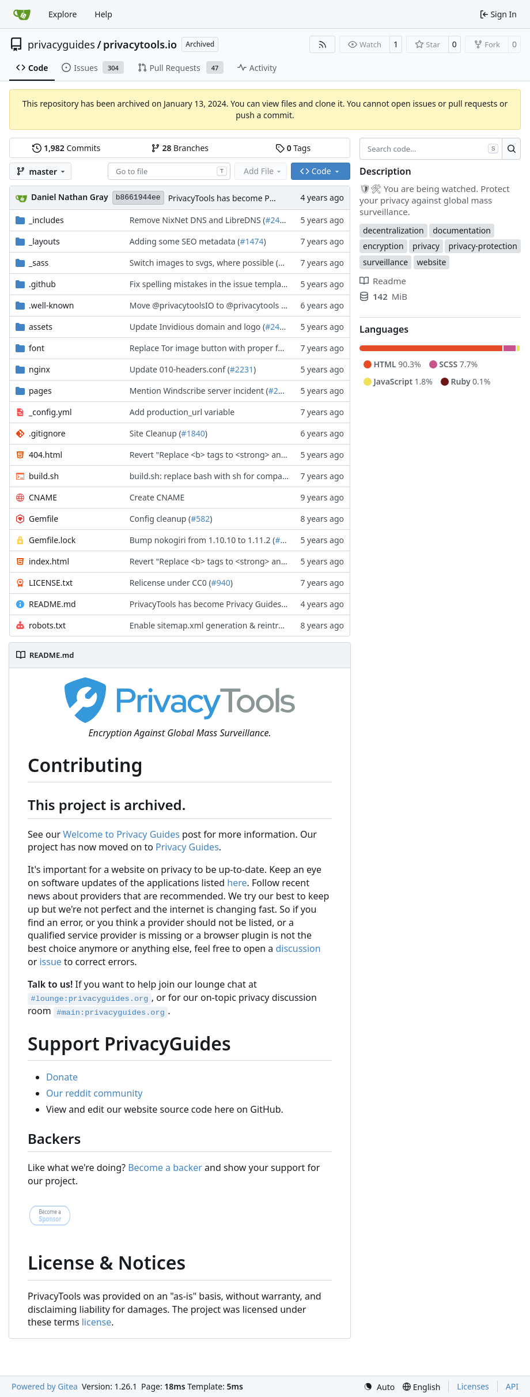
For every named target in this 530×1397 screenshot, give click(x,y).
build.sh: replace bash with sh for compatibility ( (220, 475)
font (36, 347)
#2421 (277, 219)
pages (40, 390)
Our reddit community (94, 1093)
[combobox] (169, 171)
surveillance (385, 262)
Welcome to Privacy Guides (121, 834)
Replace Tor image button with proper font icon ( (221, 347)
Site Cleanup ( (155, 433)
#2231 (241, 369)
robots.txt (47, 625)
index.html (49, 561)
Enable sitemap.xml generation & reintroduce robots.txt (235, 625)
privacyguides (61, 44)
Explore (62, 14)
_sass (38, 262)
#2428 (277, 326)
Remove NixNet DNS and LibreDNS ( (198, 219)
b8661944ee (138, 197)
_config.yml (50, 411)
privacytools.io (140, 44)
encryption (383, 245)
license (97, 1322)
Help (103, 14)
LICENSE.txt (51, 582)
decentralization (393, 230)
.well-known (51, 305)
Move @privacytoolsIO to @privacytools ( (206, 305)
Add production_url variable (182, 411)
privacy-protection (482, 245)
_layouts (44, 241)
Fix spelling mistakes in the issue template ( (211, 283)
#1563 (290, 262)
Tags (293, 147)
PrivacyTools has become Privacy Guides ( (246, 198)
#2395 (280, 390)
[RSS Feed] (322, 44)
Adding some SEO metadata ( (185, 241)
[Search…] (511, 149)
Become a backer (165, 1167)
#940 (220, 582)
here (237, 882)
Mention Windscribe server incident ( (199, 390)
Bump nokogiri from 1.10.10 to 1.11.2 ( (202, 539)
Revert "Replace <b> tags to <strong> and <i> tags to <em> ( (242, 454)
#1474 (251, 241)
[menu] (379, 1386)
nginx (39, 369)
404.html (45, 454)
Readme (382, 281)
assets (40, 326)
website (431, 262)
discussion (297, 948)
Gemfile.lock (52, 539)
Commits (66, 147)
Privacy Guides (187, 847)
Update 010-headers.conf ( (180, 369)
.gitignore (47, 433)
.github (42, 283)
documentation (462, 230)
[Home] (22, 14)
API (512, 1386)
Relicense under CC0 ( (170, 582)
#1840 (193, 433)
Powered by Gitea (45, 1386)
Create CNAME (157, 497)
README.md (52, 603)
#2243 (286, 539)
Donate (62, 1077)
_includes (46, 219)
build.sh (44, 475)
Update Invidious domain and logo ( (197, 326)
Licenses (473, 1386)
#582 (200, 518)
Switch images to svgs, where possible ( (204, 262)
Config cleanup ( (160, 518)
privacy (426, 245)
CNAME (43, 497)
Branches (180, 147)
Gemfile (43, 518)
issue (50, 961)
